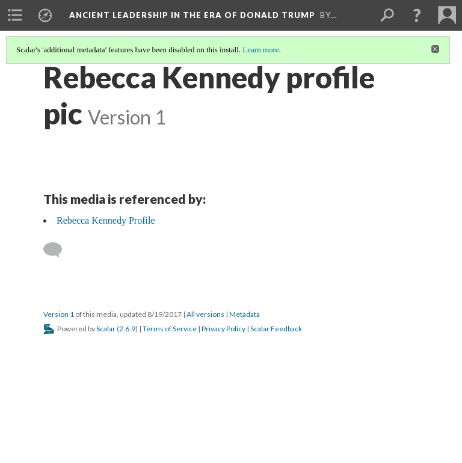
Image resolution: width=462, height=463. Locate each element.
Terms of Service (170, 328)
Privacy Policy (223, 328)
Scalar (106, 328)
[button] (417, 15)
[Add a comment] (58, 250)
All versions (205, 314)
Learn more (260, 49)
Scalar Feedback (276, 328)
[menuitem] (15, 15)
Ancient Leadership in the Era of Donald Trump (192, 15)
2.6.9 (127, 328)
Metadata (244, 314)
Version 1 (58, 314)
